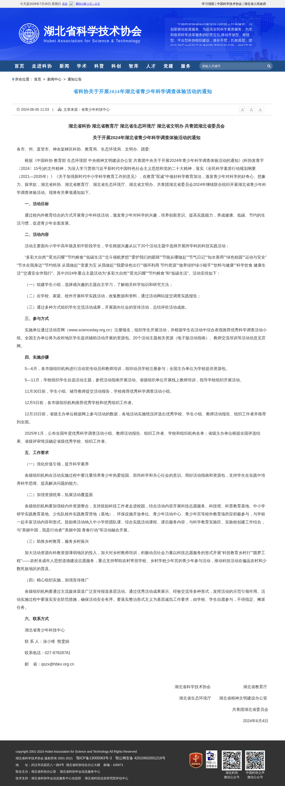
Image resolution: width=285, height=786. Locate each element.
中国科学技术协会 (229, 4)
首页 (19, 66)
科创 (116, 66)
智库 (134, 66)
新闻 (64, 66)
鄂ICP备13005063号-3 (94, 758)
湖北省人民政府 (255, 4)
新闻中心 (54, 79)
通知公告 (74, 79)
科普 (99, 66)
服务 (186, 66)
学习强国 (208, 4)
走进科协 (42, 66)
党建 (168, 66)
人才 (151, 66)
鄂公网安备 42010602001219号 (140, 758)
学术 (82, 66)
